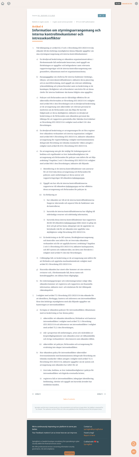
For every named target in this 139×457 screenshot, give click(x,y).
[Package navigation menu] (8, 3)
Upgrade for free (127, 3)
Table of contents (69, 399)
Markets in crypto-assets (40, 22)
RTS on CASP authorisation (85, 22)
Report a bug (69, 453)
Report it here (89, 435)
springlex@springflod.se (93, 429)
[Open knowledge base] (133, 443)
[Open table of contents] (133, 451)
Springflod (88, 444)
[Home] (2, 3)
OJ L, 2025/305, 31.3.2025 (46, 16)
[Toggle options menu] (136, 3)
